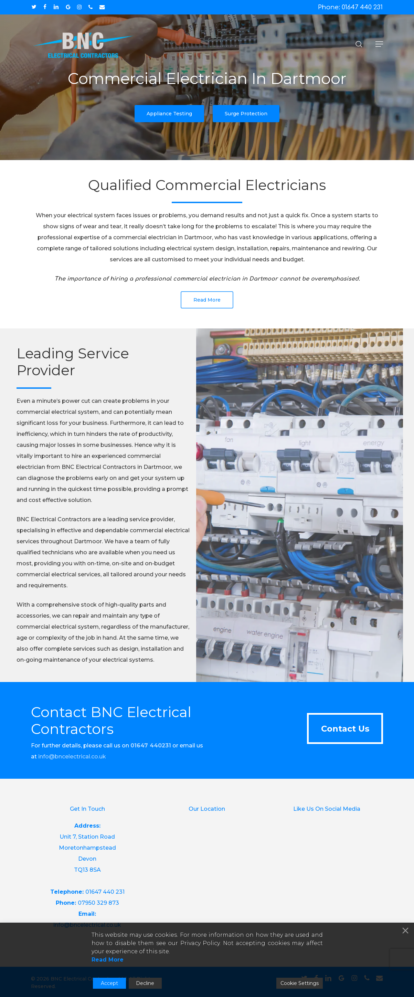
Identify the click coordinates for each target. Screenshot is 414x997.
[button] (379, 44)
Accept (109, 983)
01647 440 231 (105, 892)
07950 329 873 (98, 903)
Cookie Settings (299, 983)
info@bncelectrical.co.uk (72, 756)
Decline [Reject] (145, 983)
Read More (108, 959)
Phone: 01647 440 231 (350, 7)
